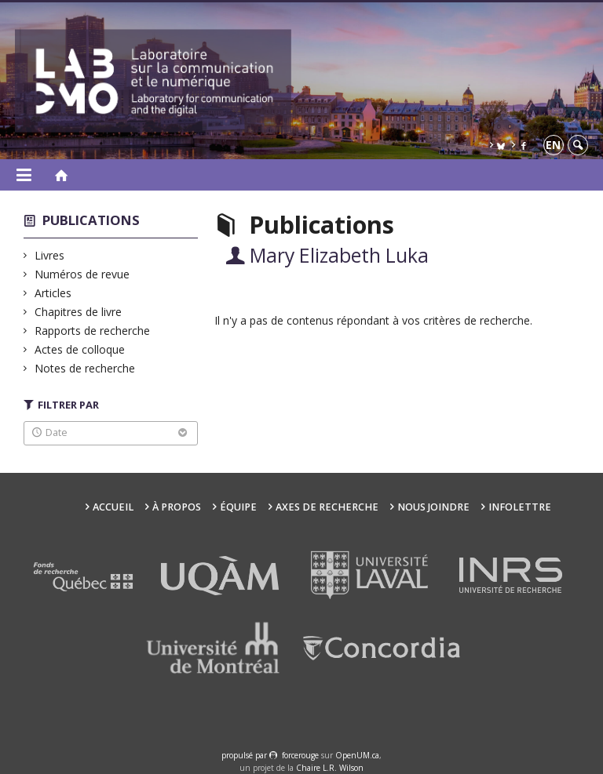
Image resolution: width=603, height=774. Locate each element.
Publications (91, 220)
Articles (53, 292)
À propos (176, 507)
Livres (49, 255)
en (553, 144)
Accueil (113, 507)
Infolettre (519, 507)
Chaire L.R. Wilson (330, 767)
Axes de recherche (327, 507)
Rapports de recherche (92, 330)
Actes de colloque (80, 349)
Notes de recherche (85, 368)
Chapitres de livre (78, 311)
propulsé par (245, 755)
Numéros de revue (82, 274)
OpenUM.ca (357, 755)
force (300, 755)
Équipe (238, 507)
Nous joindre (433, 507)
